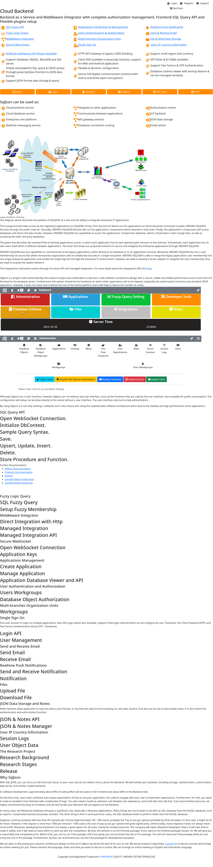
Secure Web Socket (18, 44)
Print (195, 91)
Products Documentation (18, 472)
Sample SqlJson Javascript (19, 482)
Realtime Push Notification (166, 27)
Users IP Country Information (168, 44)
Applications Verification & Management (103, 27)
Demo (18, 91)
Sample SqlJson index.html (19, 479)
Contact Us (171, 843)
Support (202, 3)
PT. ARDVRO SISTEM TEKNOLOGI (137, 856)
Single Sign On (87, 44)
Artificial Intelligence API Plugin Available (31, 53)
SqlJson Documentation (18, 468)
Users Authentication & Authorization (101, 33)
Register (186, 3)
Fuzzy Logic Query (17, 33)
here (149, 268)
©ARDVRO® (106, 856)
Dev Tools (160, 91)
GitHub (9, 475)
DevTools (176, 8)
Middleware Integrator (20, 39)
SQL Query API (15, 27)
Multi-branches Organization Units (99, 39)
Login (172, 3)
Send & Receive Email (163, 33)
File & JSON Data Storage (165, 39)
